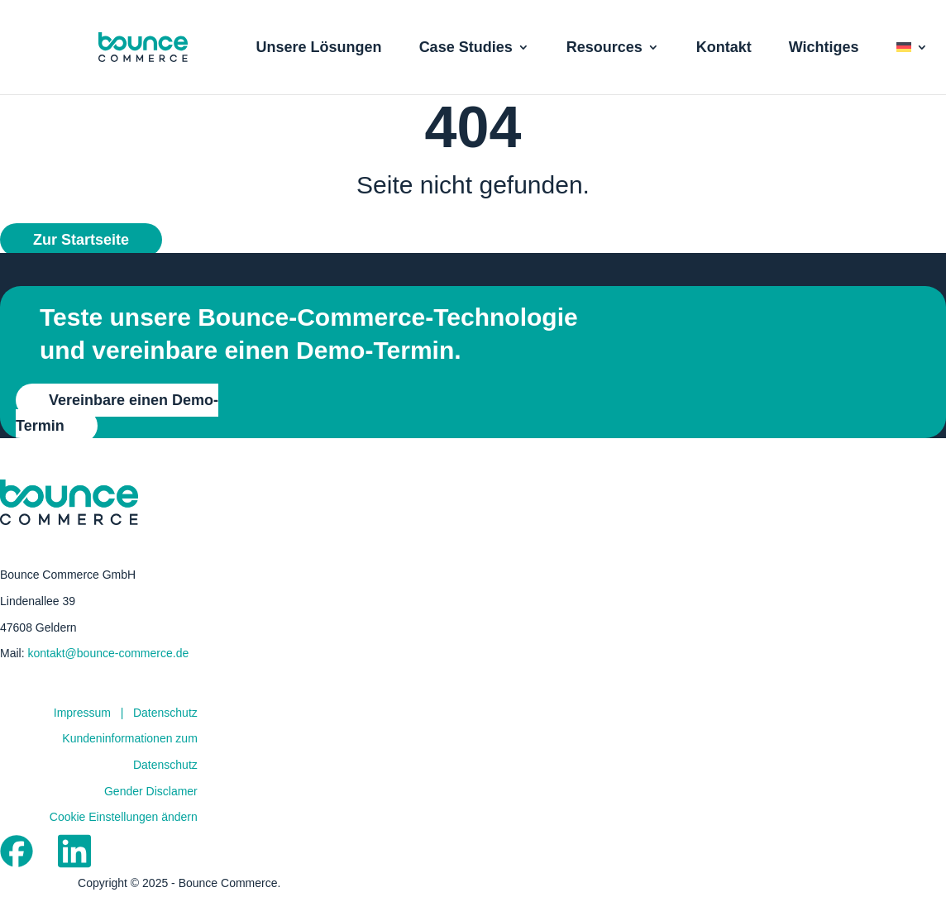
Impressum (82, 712)
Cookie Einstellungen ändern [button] (124, 816)
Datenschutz (165, 712)
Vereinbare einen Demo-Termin (117, 413)
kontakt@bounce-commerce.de (108, 653)
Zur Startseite (81, 239)
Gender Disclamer (151, 791)
